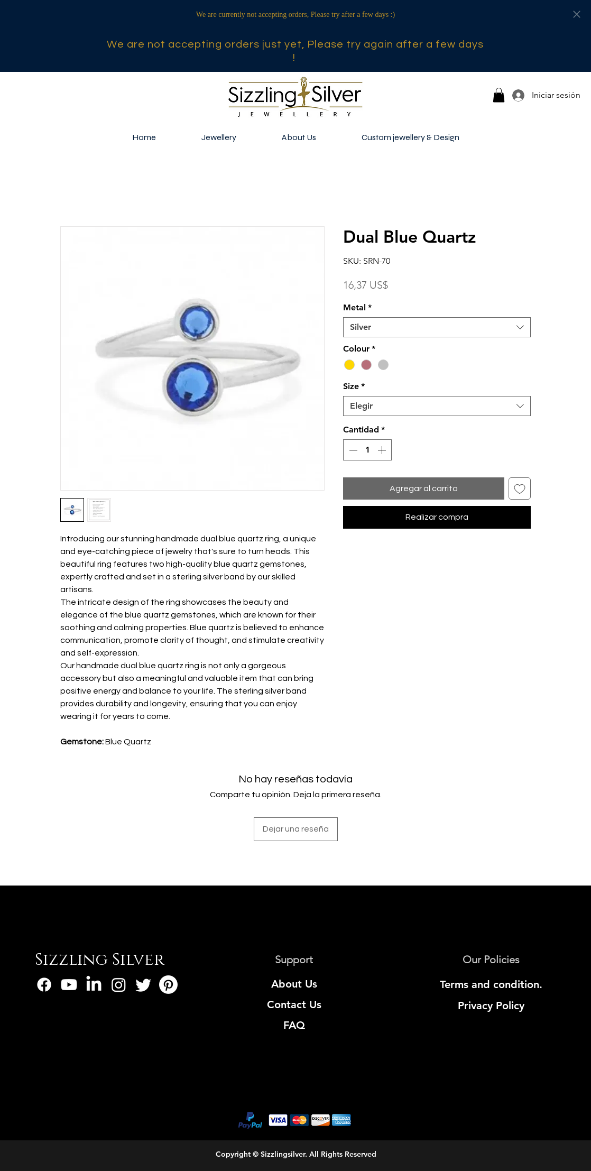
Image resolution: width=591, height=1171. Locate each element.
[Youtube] (69, 984)
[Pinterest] (168, 984)
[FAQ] (294, 1025)
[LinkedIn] (94, 984)
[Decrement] (352, 450)
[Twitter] (143, 984)
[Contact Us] (294, 1004)
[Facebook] (44, 984)
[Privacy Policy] (491, 1005)
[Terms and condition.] (491, 984)
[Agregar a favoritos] (520, 488)
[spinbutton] (367, 450)
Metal (357, 307)
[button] (499, 95)
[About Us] (294, 983)
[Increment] (382, 450)
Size (354, 386)
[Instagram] (118, 984)
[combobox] (437, 327)
